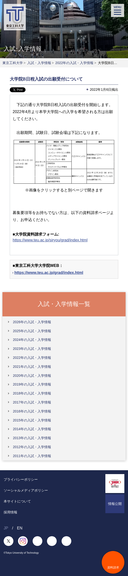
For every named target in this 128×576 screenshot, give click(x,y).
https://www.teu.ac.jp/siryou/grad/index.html (50, 240)
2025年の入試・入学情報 (32, 331)
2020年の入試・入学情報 (32, 376)
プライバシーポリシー (21, 479)
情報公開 (115, 504)
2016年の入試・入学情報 (32, 411)
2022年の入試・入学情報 (74, 63)
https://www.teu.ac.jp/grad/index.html (48, 273)
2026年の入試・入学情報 (32, 322)
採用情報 (10, 512)
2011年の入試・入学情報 (32, 456)
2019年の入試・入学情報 (32, 384)
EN (19, 528)
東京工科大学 (12, 63)
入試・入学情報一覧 (64, 304)
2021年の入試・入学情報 (32, 367)
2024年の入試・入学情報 (32, 340)
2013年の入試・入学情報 (32, 438)
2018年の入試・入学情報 (32, 393)
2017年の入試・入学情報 (32, 402)
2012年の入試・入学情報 (32, 447)
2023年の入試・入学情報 (32, 349)
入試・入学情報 (39, 63)
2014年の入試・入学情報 (32, 429)
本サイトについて (17, 501)
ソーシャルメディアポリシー (26, 490)
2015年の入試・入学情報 (32, 420)
